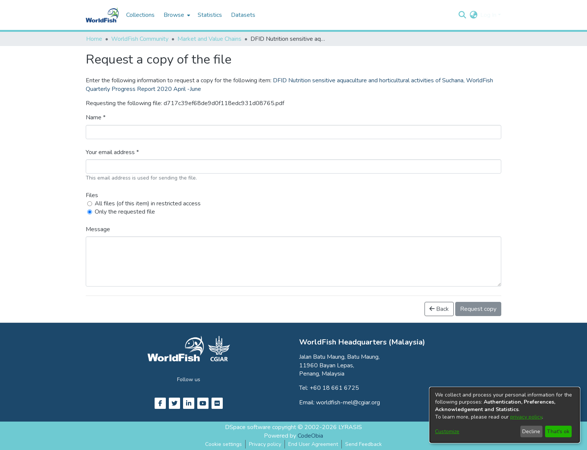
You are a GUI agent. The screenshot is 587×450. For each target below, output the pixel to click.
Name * (96, 117)
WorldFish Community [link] (139, 39)
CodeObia (310, 436)
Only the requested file (125, 212)
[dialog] (505, 415)
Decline (531, 431)
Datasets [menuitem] (243, 15)
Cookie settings (223, 444)
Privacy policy (265, 444)
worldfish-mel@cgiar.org (348, 402)
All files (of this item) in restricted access (148, 203)
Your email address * (112, 152)
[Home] (102, 14)
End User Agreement (313, 444)
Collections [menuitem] (140, 15)
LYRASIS (350, 427)
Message (98, 229)
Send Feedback (363, 444)
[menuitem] (176, 15)
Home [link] (94, 39)
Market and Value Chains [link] (209, 39)
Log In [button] (489, 15)
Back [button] (439, 309)
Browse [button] (174, 15)
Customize (447, 431)
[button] (462, 14)
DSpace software (248, 427)
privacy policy (526, 416)
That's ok (558, 431)
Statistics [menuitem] (210, 15)
